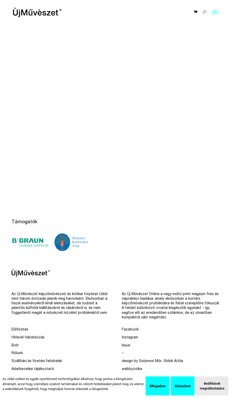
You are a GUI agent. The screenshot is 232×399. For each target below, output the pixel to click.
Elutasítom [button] (182, 386)
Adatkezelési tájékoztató (33, 369)
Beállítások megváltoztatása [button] (212, 386)
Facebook (130, 330)
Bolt (15, 345)
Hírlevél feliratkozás (28, 337)
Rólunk (17, 353)
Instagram (130, 337)
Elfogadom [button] (158, 386)
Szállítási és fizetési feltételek (37, 361)
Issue (126, 345)
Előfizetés (20, 330)
